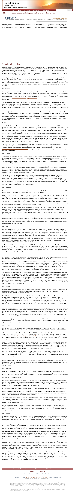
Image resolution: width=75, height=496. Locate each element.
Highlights (27, 10)
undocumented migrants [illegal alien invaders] (28, 335)
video (10, 19)
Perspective (36, 10)
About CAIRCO (44, 468)
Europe (12, 19)
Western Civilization (63, 19)
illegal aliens (35, 19)
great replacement (41, 19)
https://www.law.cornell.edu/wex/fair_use (17, 489)
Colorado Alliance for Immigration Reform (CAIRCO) (37, 477)
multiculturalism (49, 19)
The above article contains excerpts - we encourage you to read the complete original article (46, 464)
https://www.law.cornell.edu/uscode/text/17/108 (19, 488)
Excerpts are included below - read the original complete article (52, 21)
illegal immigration (28, 19)
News (19, 10)
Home (12, 10)
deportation (17, 19)
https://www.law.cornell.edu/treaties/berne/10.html (45, 488)
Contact (52, 468)
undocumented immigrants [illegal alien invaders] (25, 98)
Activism (36, 468)
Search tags (46, 10)
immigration (22, 19)
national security (55, 19)
